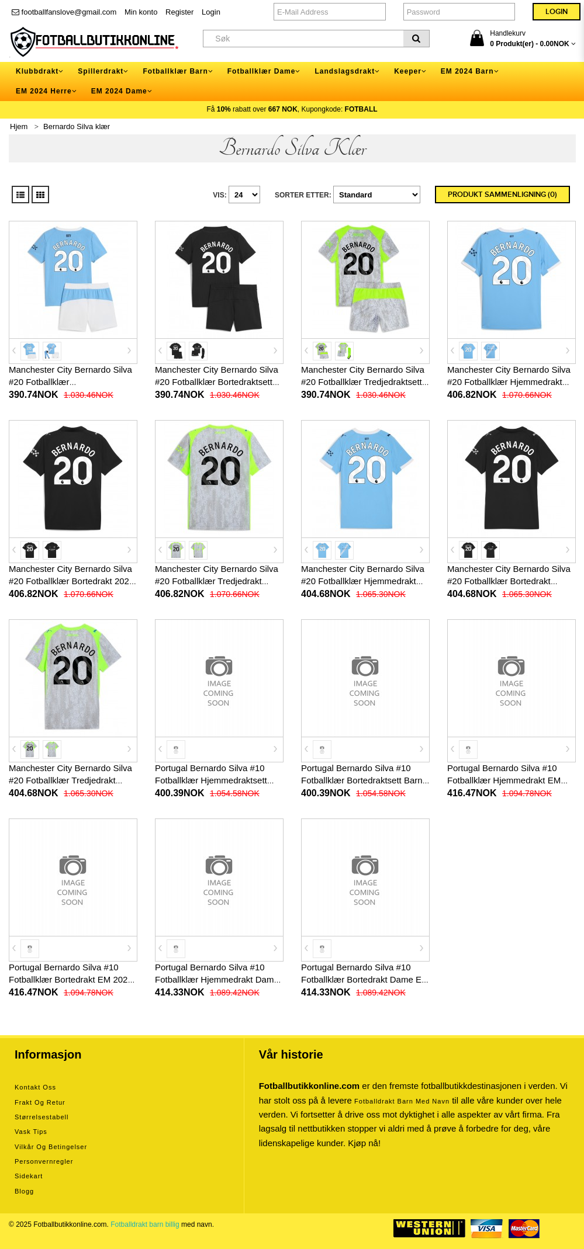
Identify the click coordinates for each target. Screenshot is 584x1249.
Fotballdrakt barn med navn (402, 1101)
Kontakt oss (35, 1087)
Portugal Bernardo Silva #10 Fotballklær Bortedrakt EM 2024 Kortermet (71, 979)
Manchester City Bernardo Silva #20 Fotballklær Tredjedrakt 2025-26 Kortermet (216, 581)
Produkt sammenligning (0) (502, 194)
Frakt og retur (40, 1102)
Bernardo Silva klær (76, 126)
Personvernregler (44, 1161)
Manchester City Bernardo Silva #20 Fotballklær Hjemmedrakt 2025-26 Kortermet (509, 382)
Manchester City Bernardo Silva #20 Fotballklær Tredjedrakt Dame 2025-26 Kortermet (70, 780)
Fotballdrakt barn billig (144, 1224)
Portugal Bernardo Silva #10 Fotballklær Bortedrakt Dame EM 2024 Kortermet (365, 979)
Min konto (141, 12)
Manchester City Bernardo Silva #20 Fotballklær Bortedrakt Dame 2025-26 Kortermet (509, 581)
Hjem (18, 126)
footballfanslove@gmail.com (64, 12)
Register (179, 12)
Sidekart (29, 1175)
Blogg (24, 1191)
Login (211, 12)
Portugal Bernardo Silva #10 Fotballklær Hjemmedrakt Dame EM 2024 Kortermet (217, 979)
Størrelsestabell (41, 1116)
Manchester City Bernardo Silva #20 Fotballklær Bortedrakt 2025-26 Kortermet (73, 581)
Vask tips (31, 1131)
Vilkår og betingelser (51, 1146)
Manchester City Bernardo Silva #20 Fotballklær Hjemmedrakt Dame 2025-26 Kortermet (362, 581)
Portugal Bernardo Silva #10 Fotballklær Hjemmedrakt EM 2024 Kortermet (504, 780)
